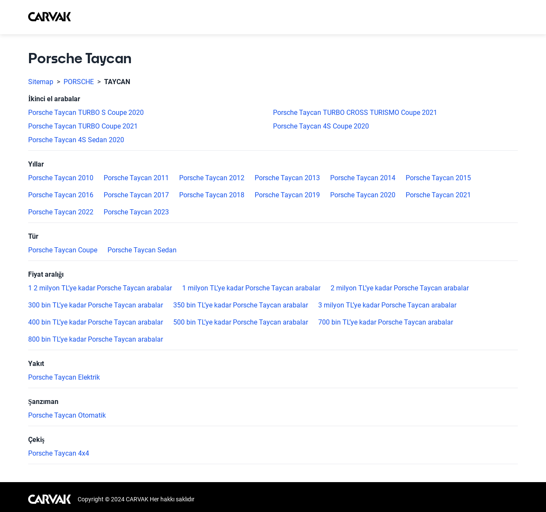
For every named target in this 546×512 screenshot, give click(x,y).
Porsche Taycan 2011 (136, 178)
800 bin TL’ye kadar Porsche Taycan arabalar (95, 339)
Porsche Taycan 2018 (211, 195)
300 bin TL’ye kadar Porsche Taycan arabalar (95, 305)
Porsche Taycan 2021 (438, 195)
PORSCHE (79, 82)
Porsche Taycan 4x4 (58, 453)
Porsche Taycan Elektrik (64, 377)
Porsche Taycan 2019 (287, 195)
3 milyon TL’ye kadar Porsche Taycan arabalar (387, 305)
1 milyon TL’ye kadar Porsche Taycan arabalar (251, 288)
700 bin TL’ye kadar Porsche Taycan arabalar (385, 322)
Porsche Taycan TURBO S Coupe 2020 (86, 112)
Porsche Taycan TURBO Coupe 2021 (83, 126)
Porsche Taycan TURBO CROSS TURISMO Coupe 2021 (355, 112)
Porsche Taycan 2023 (136, 212)
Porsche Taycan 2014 (362, 178)
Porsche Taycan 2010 (60, 178)
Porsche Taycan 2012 (211, 178)
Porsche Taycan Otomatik (67, 415)
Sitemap (40, 82)
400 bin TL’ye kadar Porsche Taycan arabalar (95, 322)
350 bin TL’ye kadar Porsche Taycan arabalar (240, 305)
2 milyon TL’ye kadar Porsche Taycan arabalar (400, 288)
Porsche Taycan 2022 (60, 212)
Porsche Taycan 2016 (60, 195)
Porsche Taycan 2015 (438, 178)
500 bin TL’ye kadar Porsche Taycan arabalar (240, 322)
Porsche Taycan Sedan (142, 250)
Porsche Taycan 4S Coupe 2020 (321, 126)
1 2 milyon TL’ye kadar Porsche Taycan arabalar (100, 288)
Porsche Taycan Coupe (62, 250)
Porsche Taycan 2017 (136, 195)
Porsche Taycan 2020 (362, 195)
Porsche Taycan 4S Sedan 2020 (76, 140)
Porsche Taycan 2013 (287, 178)
